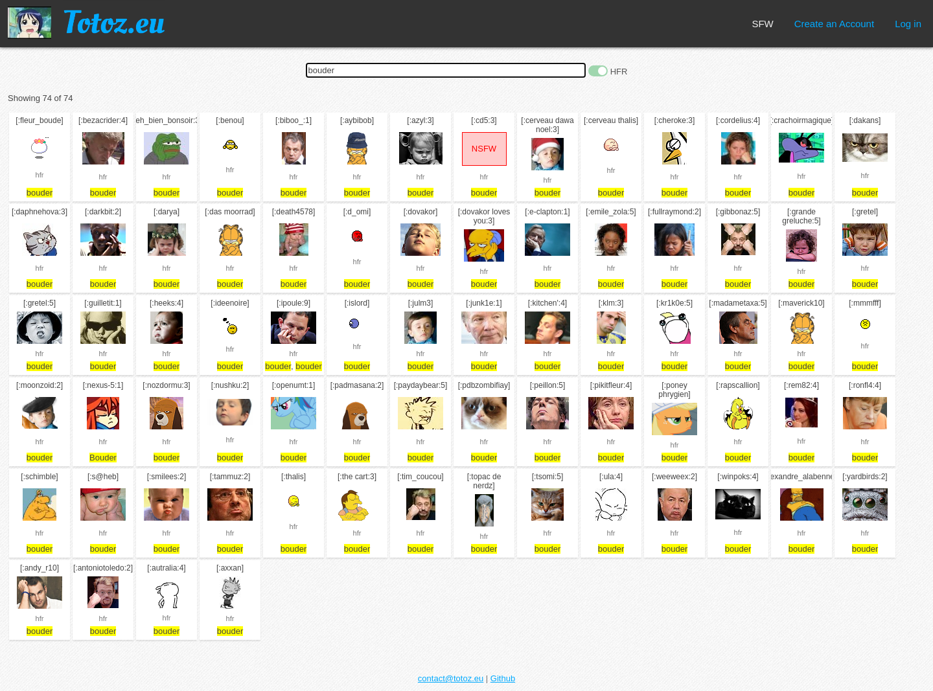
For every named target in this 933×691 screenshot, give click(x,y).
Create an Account (834, 23)
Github (502, 678)
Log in (908, 23)
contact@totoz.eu (450, 678)
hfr (40, 175)
